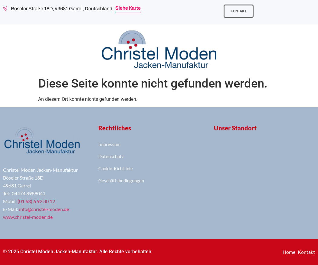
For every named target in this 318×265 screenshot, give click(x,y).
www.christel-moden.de (28, 217)
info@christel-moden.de (44, 209)
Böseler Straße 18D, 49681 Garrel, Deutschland (57, 8)
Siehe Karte (128, 8)
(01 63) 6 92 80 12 (36, 201)
